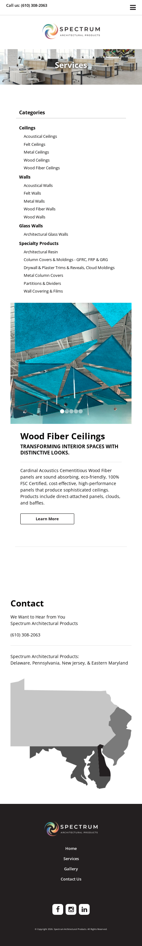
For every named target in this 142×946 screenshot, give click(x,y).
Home (71, 848)
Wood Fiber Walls (39, 209)
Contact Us (71, 879)
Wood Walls (34, 217)
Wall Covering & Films (43, 291)
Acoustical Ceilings (40, 136)
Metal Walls (34, 201)
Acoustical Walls (38, 185)
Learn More (47, 519)
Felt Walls (32, 193)
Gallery (71, 869)
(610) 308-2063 (25, 635)
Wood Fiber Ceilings (42, 168)
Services (71, 858)
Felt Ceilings (34, 144)
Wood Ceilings (37, 160)
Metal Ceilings (36, 152)
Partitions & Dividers (42, 283)
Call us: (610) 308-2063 (26, 5)
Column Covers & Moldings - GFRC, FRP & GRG (66, 259)
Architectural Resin (41, 252)
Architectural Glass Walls (46, 234)
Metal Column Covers (43, 275)
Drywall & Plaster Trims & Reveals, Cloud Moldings (69, 267)
